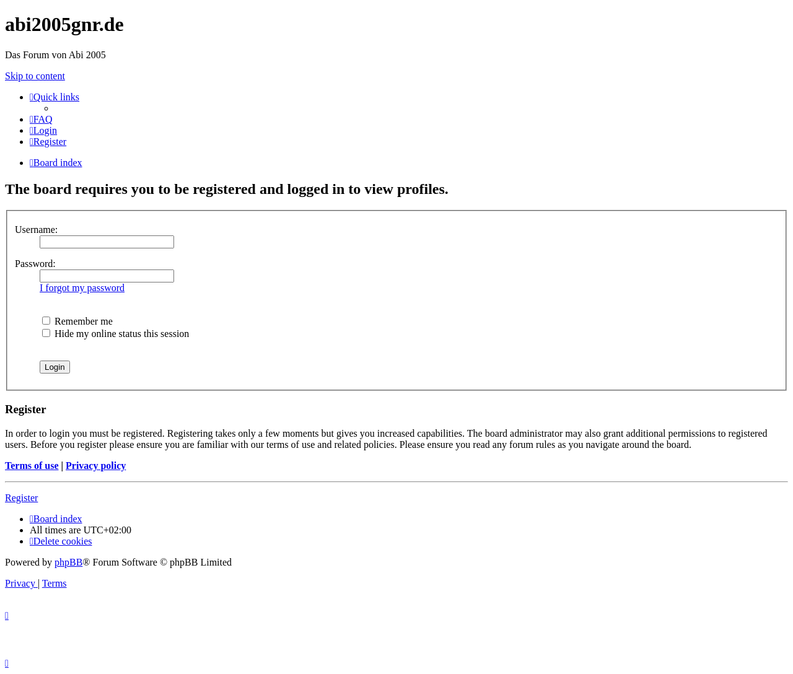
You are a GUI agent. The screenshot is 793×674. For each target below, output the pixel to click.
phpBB (68, 562)
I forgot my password (82, 287)
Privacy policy (96, 465)
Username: (36, 229)
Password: (35, 263)
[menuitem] (41, 119)
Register (21, 497)
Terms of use (32, 465)
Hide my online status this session (115, 333)
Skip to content (35, 76)
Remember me (77, 321)
